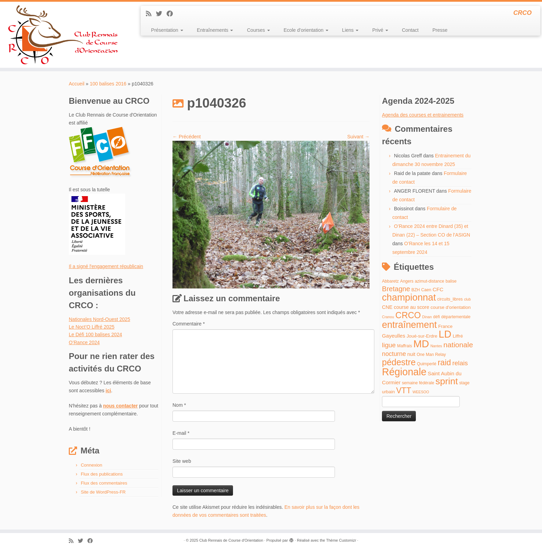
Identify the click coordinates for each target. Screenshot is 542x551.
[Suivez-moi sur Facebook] (172, 13)
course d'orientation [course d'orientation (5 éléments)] (451, 307)
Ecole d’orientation (306, 30)
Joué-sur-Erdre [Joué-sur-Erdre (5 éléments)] (421, 336)
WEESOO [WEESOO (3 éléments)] (420, 392)
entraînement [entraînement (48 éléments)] (409, 325)
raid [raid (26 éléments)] (444, 362)
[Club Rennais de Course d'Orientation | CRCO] (62, 34)
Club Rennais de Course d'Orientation (231, 540)
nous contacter (120, 405)
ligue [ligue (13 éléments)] (389, 345)
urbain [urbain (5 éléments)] (388, 391)
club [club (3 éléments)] (467, 299)
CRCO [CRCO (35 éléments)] (408, 315)
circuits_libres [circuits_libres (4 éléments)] (450, 299)
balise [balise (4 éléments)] (451, 281)
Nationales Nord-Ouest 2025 (99, 319)
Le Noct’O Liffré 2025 (91, 327)
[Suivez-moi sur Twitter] (161, 13)
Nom (179, 405)
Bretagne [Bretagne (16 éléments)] (396, 289)
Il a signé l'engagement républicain (106, 266)
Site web (181, 461)
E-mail (180, 433)
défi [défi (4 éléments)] (436, 316)
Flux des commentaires (104, 483)
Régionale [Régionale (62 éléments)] (404, 371)
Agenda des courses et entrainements (423, 115)
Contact (410, 30)
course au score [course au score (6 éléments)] (411, 307)
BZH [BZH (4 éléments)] (415, 289)
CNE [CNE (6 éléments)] (387, 307)
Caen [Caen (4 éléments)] (426, 289)
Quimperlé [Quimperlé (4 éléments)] (426, 363)
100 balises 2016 (108, 83)
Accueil (76, 83)
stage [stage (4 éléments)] (464, 382)
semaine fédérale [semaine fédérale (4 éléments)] (418, 382)
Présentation (167, 30)
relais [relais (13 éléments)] (460, 363)
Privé (380, 30)
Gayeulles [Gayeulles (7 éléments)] (393, 336)
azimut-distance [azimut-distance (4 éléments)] (429, 281)
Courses (258, 30)
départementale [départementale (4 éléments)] (455, 316)
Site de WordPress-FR (103, 492)
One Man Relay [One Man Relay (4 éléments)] (431, 354)
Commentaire (188, 324)
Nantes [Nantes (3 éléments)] (436, 346)
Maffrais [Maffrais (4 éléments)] (404, 345)
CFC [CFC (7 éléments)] (437, 289)
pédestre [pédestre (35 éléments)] (398, 362)
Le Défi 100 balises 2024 (95, 334)
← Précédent (186, 136)
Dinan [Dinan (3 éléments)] (427, 317)
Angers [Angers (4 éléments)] (407, 281)
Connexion (91, 465)
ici (108, 390)
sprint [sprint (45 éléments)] (447, 381)
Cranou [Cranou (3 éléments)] (388, 317)
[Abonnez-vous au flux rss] (151, 13)
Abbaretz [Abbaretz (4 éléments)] (390, 281)
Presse (440, 30)
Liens (350, 30)
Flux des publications (102, 474)
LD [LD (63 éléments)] (445, 334)
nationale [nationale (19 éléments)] (458, 345)
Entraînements (215, 30)
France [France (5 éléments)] (445, 326)
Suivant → (358, 136)
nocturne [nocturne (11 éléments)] (394, 353)
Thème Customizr (341, 540)
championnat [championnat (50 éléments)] (409, 297)
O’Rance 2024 (84, 342)
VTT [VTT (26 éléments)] (403, 390)
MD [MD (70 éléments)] (421, 343)
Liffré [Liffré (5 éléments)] (458, 336)
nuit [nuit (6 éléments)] (411, 354)
